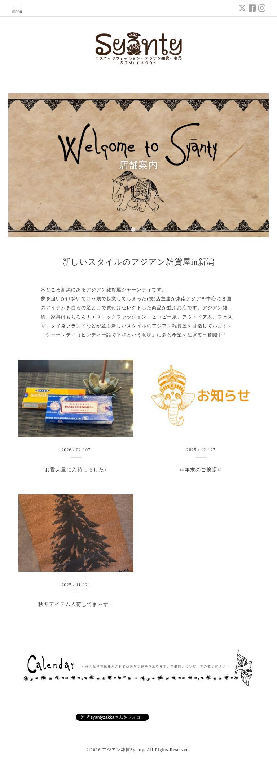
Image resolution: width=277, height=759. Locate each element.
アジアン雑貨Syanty (123, 749)
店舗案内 (138, 165)
